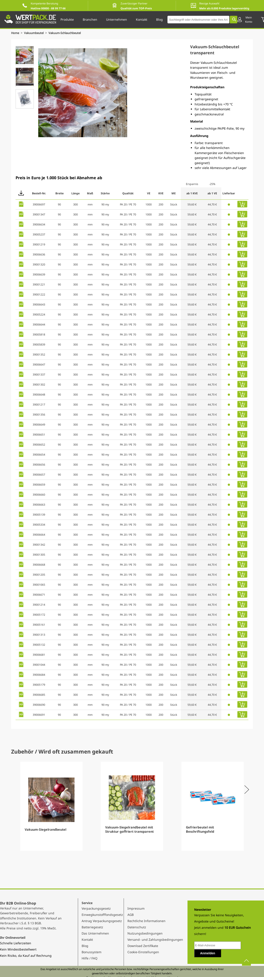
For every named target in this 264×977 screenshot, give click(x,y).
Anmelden (207, 953)
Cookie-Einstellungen (143, 952)
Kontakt (87, 939)
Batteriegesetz (92, 927)
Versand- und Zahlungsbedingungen (155, 939)
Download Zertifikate (142, 946)
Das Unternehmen (95, 933)
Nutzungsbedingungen (145, 933)
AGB (130, 915)
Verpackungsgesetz (96, 908)
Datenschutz (136, 927)
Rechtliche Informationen (146, 921)
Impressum (136, 908)
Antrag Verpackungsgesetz (102, 921)
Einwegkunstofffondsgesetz (102, 915)
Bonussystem (91, 952)
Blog (85, 946)
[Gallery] (132, 806)
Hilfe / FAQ (89, 958)
